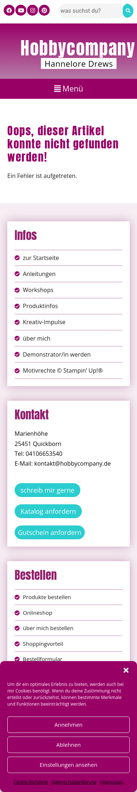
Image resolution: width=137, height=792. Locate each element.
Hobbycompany (77, 48)
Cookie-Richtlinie (31, 782)
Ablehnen (68, 744)
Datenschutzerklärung (73, 782)
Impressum (111, 782)
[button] (126, 670)
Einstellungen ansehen (69, 764)
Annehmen (68, 724)
